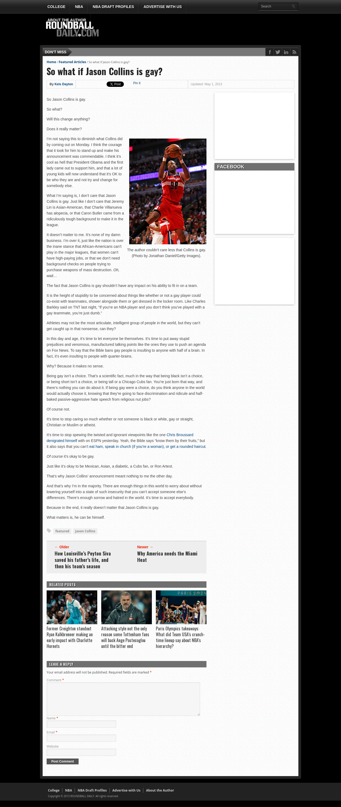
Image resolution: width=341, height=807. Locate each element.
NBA (79, 7)
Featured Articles (72, 62)
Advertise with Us (163, 7)
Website (53, 753)
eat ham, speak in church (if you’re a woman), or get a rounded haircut (147, 446)
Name (52, 724)
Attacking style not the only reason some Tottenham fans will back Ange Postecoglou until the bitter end (125, 637)
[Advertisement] (201, 30)
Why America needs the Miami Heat (167, 556)
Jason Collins (85, 531)
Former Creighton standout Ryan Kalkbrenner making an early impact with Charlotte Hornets (70, 637)
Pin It (136, 83)
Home (51, 62)
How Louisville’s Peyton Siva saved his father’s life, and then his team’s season (83, 559)
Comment (55, 680)
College (56, 7)
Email (52, 738)
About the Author (66, 20)
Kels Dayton (64, 84)
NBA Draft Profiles (113, 7)
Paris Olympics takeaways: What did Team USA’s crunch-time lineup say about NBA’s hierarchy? (180, 637)
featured (62, 531)
